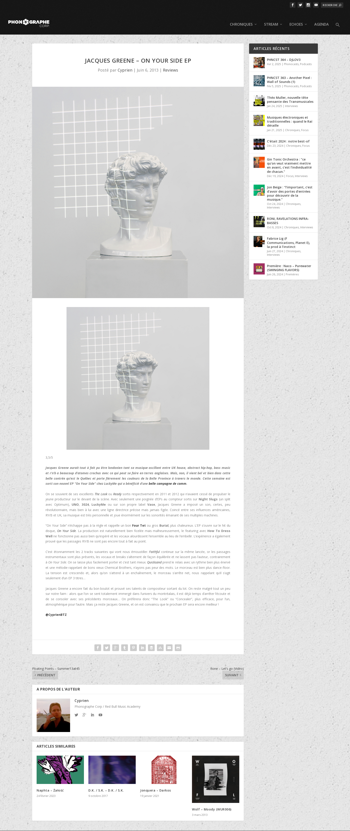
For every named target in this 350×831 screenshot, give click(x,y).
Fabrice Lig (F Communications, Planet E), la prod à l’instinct (288, 236)
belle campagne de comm (167, 477)
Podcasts (306, 57)
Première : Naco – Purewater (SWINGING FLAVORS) (289, 261)
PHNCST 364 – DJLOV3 (283, 53)
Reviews (170, 63)
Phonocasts (291, 57)
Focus (304, 123)
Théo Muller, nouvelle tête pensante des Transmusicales (290, 93)
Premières (292, 268)
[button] (337, 22)
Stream (271, 18)
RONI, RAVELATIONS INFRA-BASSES (288, 214)
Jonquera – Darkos (155, 784)
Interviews (291, 99)
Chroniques (241, 18)
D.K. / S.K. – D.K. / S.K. (106, 784)
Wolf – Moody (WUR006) (211, 802)
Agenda (321, 18)
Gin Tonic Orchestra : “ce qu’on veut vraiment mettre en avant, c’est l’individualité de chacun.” (289, 159)
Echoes (296, 18)
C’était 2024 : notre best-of (288, 134)
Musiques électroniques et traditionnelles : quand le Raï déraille (289, 115)
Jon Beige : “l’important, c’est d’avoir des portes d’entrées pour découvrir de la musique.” (289, 186)
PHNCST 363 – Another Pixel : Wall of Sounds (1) (289, 73)
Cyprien (125, 63)
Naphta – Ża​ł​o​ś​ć (50, 784)
